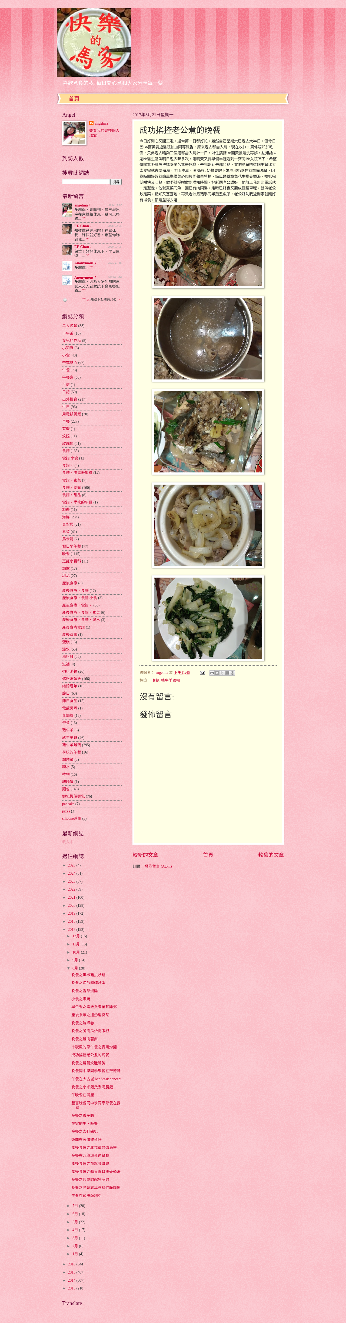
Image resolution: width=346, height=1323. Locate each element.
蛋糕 (66, 642)
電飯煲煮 (69, 708)
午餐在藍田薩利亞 (86, 1196)
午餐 (66, 370)
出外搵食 (69, 399)
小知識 (68, 348)
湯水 (66, 649)
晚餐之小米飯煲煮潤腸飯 (92, 1087)
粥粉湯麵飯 (71, 679)
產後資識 (69, 635)
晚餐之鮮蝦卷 (82, 1023)
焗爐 (66, 568)
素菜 (66, 532)
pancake (68, 804)
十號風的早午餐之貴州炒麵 (94, 1047)
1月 (75, 1254)
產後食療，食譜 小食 (79, 598)
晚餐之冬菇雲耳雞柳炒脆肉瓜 (96, 1188)
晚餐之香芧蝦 (82, 1116)
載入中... (69, 842)
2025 (72, 865)
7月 (75, 1206)
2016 (72, 1264)
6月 (75, 1214)
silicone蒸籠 (71, 819)
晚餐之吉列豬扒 (84, 1131)
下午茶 (68, 333)
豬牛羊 (68, 730)
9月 (75, 960)
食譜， (68, 466)
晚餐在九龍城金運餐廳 (90, 1156)
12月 (76, 936)
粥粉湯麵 (69, 671)
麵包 (66, 789)
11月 (76, 944)
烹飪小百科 (71, 561)
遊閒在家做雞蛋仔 (86, 1140)
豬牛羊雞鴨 (170, 680)
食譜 (66, 451)
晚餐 (155, 680)
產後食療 (69, 583)
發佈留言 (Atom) (158, 866)
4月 (75, 1230)
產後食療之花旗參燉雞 (90, 1164)
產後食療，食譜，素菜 (81, 613)
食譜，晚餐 (71, 488)
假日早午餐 (71, 546)
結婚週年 (69, 686)
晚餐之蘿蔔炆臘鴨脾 (88, 1063)
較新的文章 (145, 855)
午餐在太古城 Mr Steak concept (96, 1079)
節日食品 (69, 701)
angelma (101, 123)
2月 (75, 1246)
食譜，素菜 (71, 480)
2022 (72, 889)
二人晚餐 (69, 326)
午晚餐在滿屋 (82, 1095)
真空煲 (68, 524)
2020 (72, 906)
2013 (72, 1288)
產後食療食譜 (73, 627)
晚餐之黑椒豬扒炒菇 (88, 975)
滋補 (66, 664)
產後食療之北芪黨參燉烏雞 (94, 1148)
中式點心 (69, 363)
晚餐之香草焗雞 (84, 991)
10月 (76, 952)
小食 (66, 355)
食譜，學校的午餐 (77, 502)
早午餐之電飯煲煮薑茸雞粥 (94, 1007)
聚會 (66, 723)
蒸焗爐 (68, 716)
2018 (72, 921)
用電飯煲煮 (71, 414)
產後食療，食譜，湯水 (81, 620)
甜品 (66, 576)
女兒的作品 (71, 341)
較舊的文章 (271, 855)
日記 (66, 392)
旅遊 (66, 510)
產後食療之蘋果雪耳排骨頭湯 (96, 1172)
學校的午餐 (71, 752)
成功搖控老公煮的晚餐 (90, 1055)
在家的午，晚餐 (84, 1124)
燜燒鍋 (68, 760)
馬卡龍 (68, 539)
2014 (72, 1280)
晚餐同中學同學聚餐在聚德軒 (96, 1071)
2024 (72, 873)
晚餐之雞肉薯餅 (84, 1039)
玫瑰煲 (68, 444)
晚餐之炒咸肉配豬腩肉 (90, 1180)
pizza (66, 811)
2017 (72, 930)
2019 (72, 913)
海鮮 (66, 517)
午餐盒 (68, 377)
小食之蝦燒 (80, 999)
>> (120, 299)
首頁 (74, 99)
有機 (66, 429)
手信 (66, 385)
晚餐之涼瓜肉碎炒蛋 (88, 983)
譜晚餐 (68, 782)
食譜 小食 (70, 458)
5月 (75, 1222)
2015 (72, 1272)
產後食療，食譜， (77, 605)
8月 (75, 968)
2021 (72, 897)
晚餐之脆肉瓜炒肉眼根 (90, 1031)
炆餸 (66, 436)
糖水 (66, 767)
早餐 (66, 421)
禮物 (66, 774)
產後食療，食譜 (75, 591)
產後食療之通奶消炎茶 (90, 1015)
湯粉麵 (68, 657)
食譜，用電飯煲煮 (77, 473)
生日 (66, 407)
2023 (72, 881)
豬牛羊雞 (69, 738)
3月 (75, 1238)
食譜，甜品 (71, 495)
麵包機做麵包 (73, 796)
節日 (66, 693)
